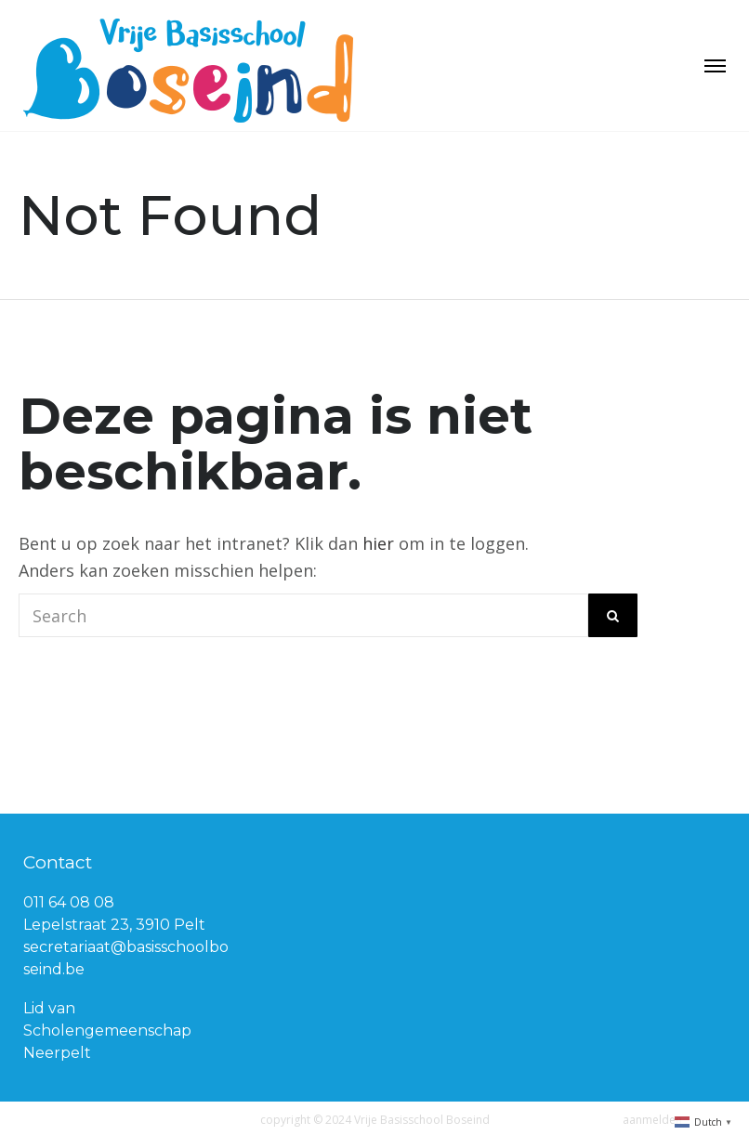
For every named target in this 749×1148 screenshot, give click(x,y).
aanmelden (652, 1120)
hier (378, 543)
